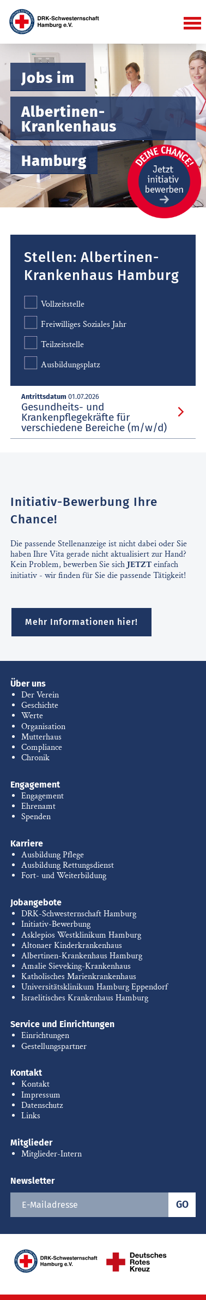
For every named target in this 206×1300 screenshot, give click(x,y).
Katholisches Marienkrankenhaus (78, 976)
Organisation (43, 726)
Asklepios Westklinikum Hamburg (81, 935)
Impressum (40, 1095)
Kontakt (26, 1073)
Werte (32, 715)
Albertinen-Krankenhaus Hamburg (81, 956)
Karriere (26, 843)
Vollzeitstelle (54, 304)
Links (30, 1116)
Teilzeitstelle (54, 344)
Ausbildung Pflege (52, 855)
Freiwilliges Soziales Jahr (75, 324)
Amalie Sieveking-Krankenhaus (76, 966)
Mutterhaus (41, 737)
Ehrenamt (38, 806)
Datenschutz (42, 1105)
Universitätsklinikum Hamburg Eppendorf (94, 987)
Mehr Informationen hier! (81, 622)
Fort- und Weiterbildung (63, 875)
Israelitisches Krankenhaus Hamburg (84, 998)
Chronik (35, 758)
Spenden (36, 816)
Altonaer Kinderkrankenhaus (71, 945)
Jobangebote (36, 902)
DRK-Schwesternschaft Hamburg (78, 914)
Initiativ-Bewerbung (55, 924)
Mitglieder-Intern (51, 1154)
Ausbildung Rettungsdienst (67, 865)
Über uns (28, 683)
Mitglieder (31, 1142)
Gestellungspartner (54, 1046)
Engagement (35, 784)
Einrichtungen (45, 1035)
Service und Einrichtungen (62, 1024)
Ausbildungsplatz (62, 365)
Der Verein (40, 695)
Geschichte (39, 705)
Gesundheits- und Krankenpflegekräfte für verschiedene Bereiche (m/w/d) (94, 417)
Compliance (41, 747)
